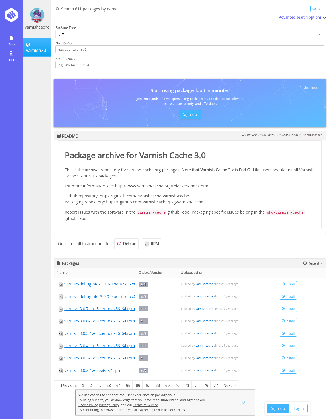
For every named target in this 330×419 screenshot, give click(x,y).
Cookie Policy (88, 405)
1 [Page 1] (83, 385)
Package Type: (65, 27)
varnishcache (37, 27)
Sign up (278, 408)
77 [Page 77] (216, 385)
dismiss (311, 87)
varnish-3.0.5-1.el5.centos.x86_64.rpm (99, 333)
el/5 (143, 284)
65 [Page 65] (128, 385)
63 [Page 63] (108, 385)
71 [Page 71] (187, 385)
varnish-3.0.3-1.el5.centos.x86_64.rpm (99, 358)
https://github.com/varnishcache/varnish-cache (144, 196)
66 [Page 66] (138, 385)
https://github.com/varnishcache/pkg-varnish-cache (154, 202)
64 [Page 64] (118, 385)
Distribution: (64, 43)
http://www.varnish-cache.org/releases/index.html (162, 186)
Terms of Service (145, 405)
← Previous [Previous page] (66, 385)
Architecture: (65, 58)
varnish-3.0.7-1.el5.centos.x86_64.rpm (99, 308)
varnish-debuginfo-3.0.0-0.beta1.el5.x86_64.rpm (109, 296)
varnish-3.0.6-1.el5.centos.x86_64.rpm (99, 321)
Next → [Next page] (230, 385)
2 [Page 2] (91, 385)
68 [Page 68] (158, 385)
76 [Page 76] (206, 385)
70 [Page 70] (177, 385)
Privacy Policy (109, 405)
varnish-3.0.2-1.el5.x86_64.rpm (92, 370)
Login (299, 408)
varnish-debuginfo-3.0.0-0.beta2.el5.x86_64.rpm (109, 284)
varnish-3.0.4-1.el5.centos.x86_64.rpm (99, 345)
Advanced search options (300, 17)
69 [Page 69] (167, 385)
